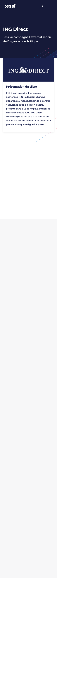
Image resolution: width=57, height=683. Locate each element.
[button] (6, 681)
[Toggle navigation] (50, 6)
